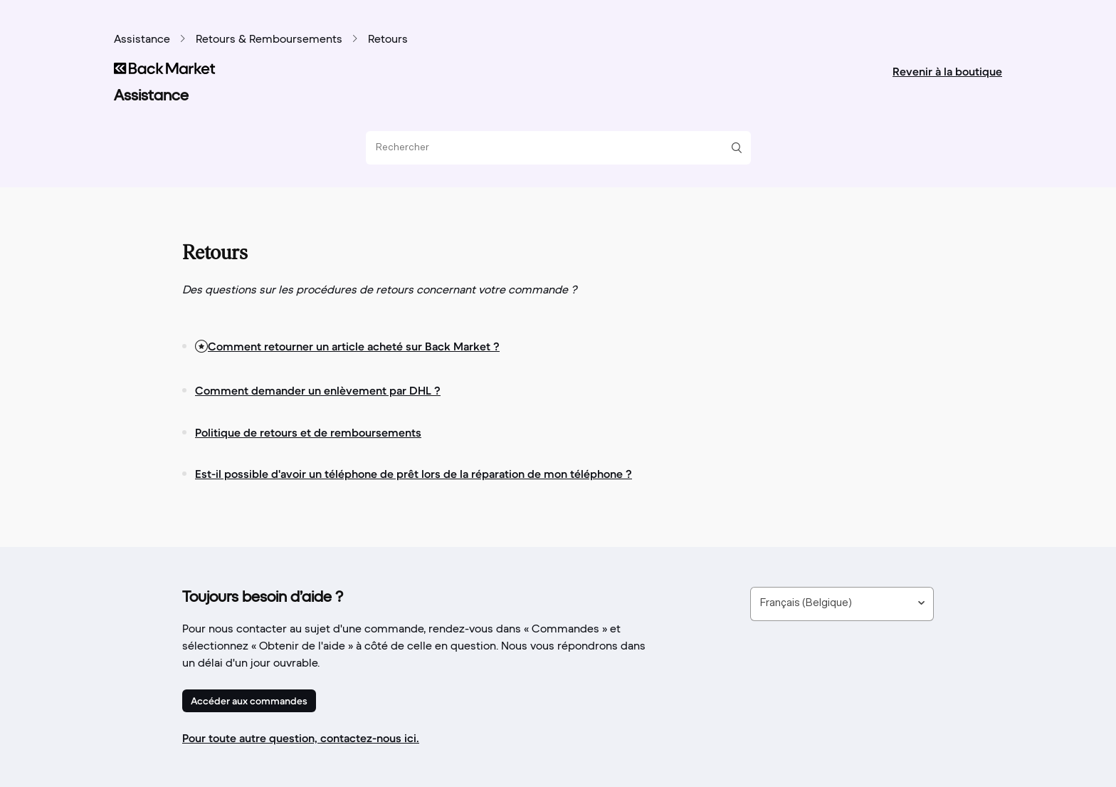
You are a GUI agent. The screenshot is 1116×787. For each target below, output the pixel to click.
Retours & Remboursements (269, 40)
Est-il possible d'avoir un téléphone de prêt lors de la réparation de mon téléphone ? (413, 474)
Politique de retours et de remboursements (308, 432)
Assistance (142, 40)
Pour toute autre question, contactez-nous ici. (300, 738)
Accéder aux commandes (249, 700)
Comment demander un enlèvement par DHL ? (318, 390)
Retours (388, 40)
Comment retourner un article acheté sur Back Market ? (354, 346)
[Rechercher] (553, 148)
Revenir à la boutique (947, 71)
